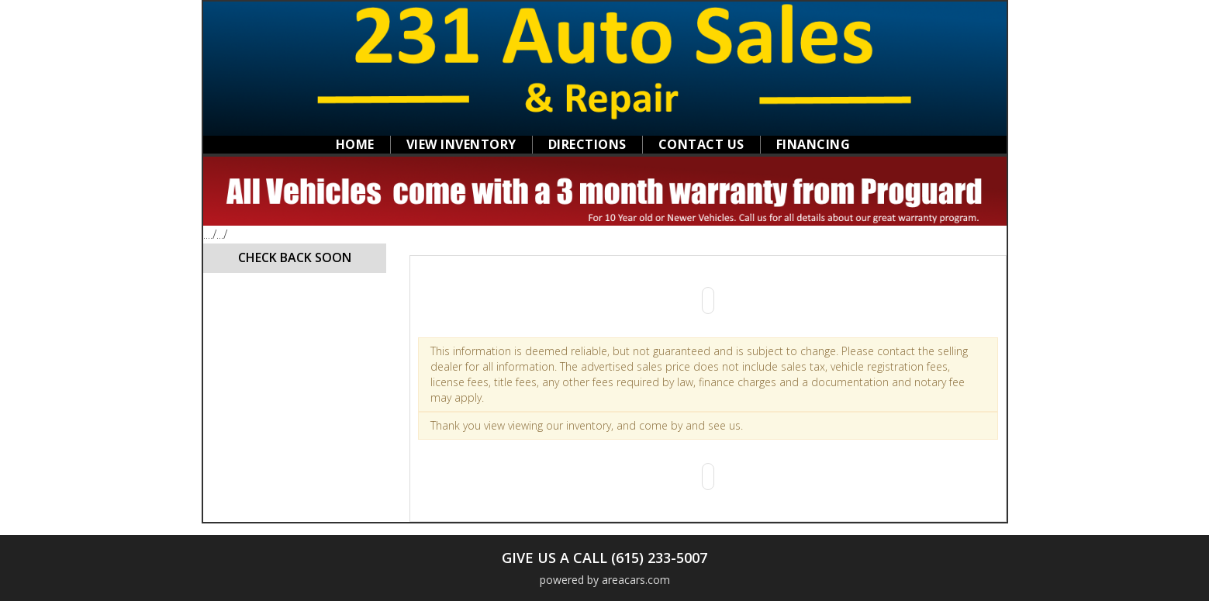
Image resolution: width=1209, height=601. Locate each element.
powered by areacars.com (605, 579)
